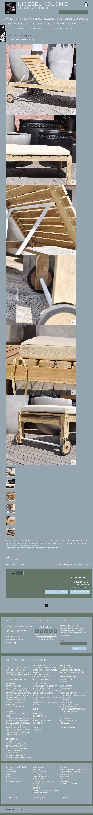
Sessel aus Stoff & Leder (17, 691)
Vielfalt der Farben (68, 711)
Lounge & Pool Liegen (42, 677)
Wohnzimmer (35, 19)
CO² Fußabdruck (13, 781)
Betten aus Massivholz (16, 746)
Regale (36, 718)
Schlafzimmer (64, 19)
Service (36, 786)
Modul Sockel (66, 702)
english (11, 797)
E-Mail (62, 640)
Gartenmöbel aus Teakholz (45, 668)
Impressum (10, 779)
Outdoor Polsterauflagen (45, 670)
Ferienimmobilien (40, 793)
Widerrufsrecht (67, 774)
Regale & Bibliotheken (16, 697)
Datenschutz (65, 776)
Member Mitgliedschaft (43, 781)
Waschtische (65, 668)
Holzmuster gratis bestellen (68, 722)
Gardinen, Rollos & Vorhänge (14, 703)
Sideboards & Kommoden (17, 695)
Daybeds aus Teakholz (43, 679)
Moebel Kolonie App (68, 783)
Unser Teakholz (40, 772)
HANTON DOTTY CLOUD (42, 672)
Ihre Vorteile (39, 769)
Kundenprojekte (66, 29)
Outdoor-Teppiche (41, 674)
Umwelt (9, 774)
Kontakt (36, 788)
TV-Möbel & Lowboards (16, 700)
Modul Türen (65, 697)
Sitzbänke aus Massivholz (17, 720)
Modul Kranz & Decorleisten (73, 695)
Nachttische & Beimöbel (16, 748)
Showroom (11, 772)
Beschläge (64, 700)
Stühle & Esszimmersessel (18, 723)
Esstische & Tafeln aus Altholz (43, 694)
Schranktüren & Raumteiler (18, 757)
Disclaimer (64, 781)
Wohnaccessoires (77, 24)
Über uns (10, 769)
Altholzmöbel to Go (42, 688)
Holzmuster (49, 29)
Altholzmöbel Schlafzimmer (45, 691)
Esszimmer (49, 19)
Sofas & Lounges (13, 686)
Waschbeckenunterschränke (73, 672)
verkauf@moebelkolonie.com (19, 626)
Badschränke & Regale (70, 670)
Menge (12, 573)
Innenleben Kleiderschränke (73, 709)
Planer (37, 29)
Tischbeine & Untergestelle (18, 732)
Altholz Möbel (11, 24)
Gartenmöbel (81, 19)
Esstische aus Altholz (16, 734)
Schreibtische (39, 716)
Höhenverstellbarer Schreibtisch (42, 722)
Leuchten (37, 730)
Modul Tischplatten (69, 704)
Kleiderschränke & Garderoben (14, 752)
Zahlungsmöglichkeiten (71, 772)
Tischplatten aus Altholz (17, 730)
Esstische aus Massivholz (17, 718)
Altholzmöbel (12, 776)
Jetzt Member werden (83, 584)
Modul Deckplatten (68, 693)
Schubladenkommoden (16, 755)
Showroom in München (15, 19)
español (66, 797)
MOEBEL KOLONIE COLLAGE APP (45, 790)
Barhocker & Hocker (15, 727)
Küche (24, 24)
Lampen (48, 24)
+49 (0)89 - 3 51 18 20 (16, 631)
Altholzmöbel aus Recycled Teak (45, 699)
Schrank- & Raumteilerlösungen (15, 742)
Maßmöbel (38, 774)
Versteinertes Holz (15, 707)
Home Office (36, 24)
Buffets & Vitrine (13, 725)
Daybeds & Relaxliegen (16, 688)
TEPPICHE (64, 681)
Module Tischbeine (68, 707)
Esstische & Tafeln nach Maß (17, 715)
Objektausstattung (42, 776)
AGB (61, 779)
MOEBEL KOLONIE (43, 4)
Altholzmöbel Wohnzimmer (45, 686)
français (39, 797)
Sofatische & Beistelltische (18, 693)
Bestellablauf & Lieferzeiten (73, 769)
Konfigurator (24, 29)
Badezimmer (60, 24)
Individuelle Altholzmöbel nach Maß (45, 703)
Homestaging (39, 779)
